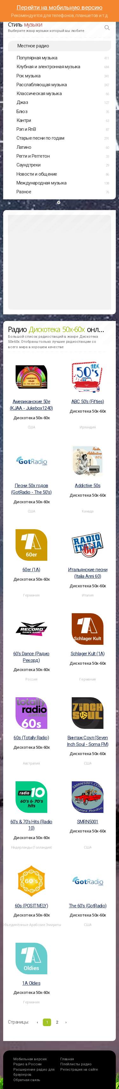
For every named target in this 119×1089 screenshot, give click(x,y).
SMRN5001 (87, 822)
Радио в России (27, 1064)
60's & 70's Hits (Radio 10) (31, 825)
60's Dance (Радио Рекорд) (31, 657)
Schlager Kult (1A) (88, 653)
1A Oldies (31, 983)
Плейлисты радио (76, 1064)
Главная (67, 1059)
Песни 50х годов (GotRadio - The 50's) (31, 489)
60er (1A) (31, 569)
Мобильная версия (30, 1059)
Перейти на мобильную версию (59, 7)
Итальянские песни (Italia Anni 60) (87, 573)
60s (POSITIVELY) (31, 906)
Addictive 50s (87, 485)
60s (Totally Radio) (31, 738)
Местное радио (33, 46)
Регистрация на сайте (79, 1070)
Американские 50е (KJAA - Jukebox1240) (31, 405)
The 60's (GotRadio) (88, 906)
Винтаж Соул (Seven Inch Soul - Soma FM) (88, 741)
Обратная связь (26, 1080)
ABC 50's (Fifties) (87, 401)
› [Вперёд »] (66, 1022)
